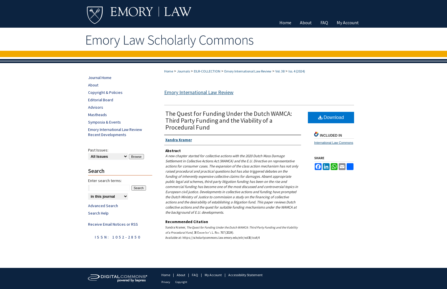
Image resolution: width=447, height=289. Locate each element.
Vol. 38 (280, 71)
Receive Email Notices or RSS (113, 224)
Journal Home (99, 77)
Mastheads (97, 114)
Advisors (95, 107)
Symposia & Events (104, 122)
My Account (213, 275)
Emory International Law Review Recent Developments (115, 132)
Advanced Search (103, 205)
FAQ (195, 275)
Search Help (98, 213)
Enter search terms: (105, 180)
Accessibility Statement (245, 275)
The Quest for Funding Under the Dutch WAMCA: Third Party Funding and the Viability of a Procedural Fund (228, 120)
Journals (183, 71)
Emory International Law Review (247, 71)
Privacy (166, 282)
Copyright (181, 282)
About (93, 85)
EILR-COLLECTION (207, 71)
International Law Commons (333, 142)
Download (331, 117)
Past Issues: (98, 150)
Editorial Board (100, 99)
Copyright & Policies (105, 92)
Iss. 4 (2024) (296, 71)
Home (168, 71)
